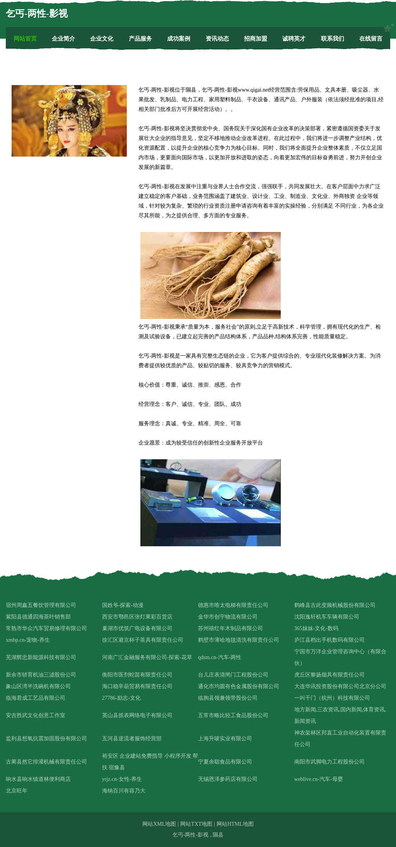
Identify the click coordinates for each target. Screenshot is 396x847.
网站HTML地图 (235, 824)
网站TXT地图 (196, 824)
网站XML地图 (159, 824)
